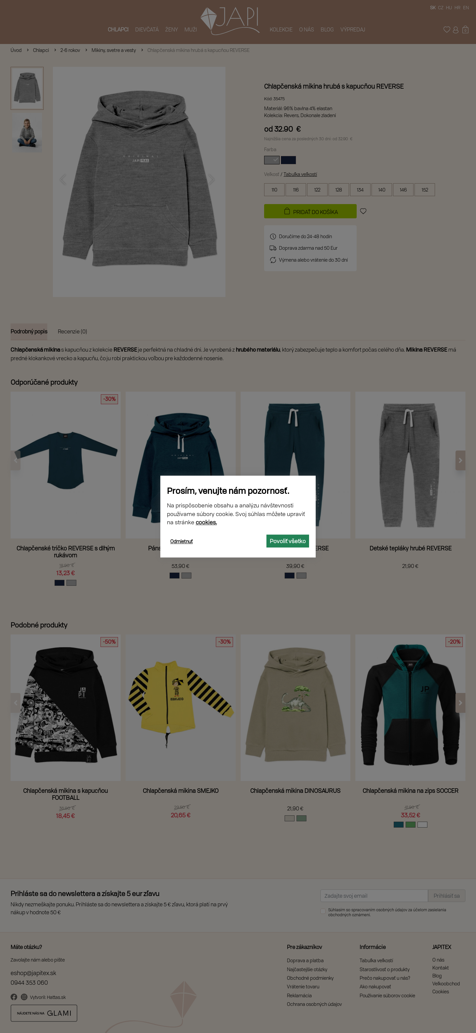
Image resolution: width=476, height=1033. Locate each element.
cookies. (206, 522)
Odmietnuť (181, 541)
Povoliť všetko (288, 541)
